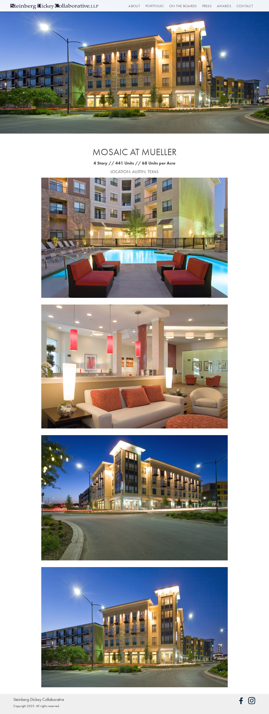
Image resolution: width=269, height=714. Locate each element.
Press (207, 5)
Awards (224, 5)
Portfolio (154, 5)
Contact (245, 5)
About (134, 5)
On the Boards (183, 5)
